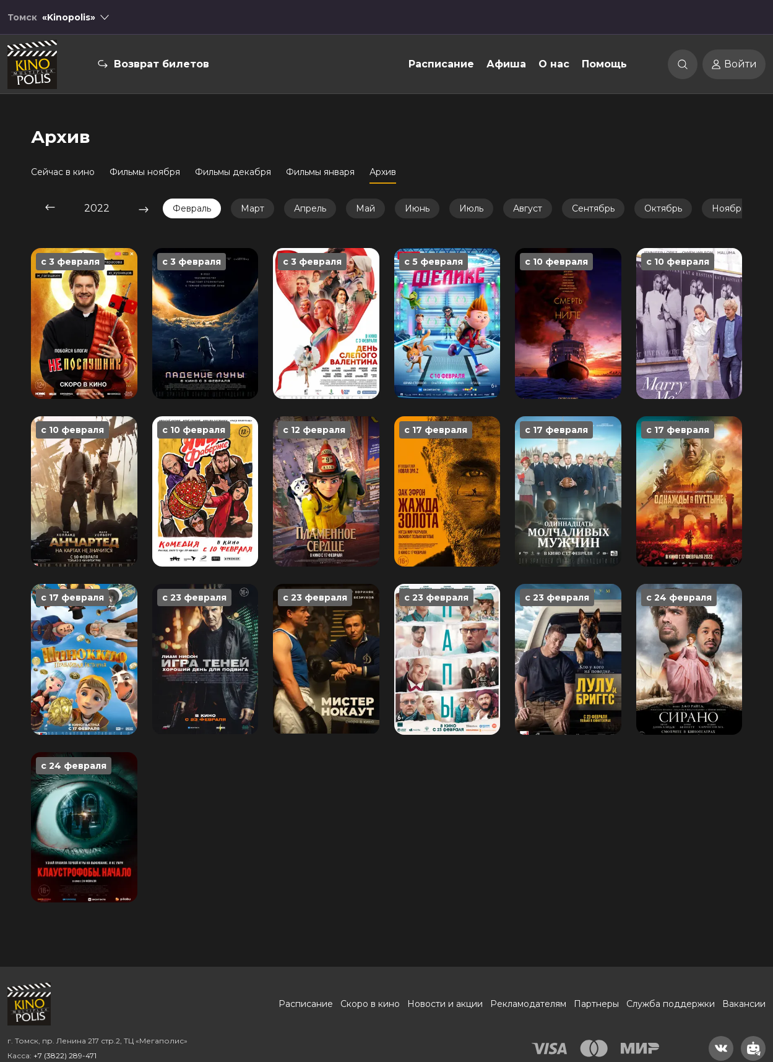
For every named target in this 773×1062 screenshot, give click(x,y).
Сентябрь (593, 208)
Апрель (310, 208)
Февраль (192, 208)
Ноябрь (729, 208)
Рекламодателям (528, 1003)
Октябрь (663, 208)
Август (527, 208)
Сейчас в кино (63, 172)
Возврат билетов (161, 64)
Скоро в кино (370, 1003)
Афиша (506, 64)
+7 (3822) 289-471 (65, 1055)
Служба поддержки (670, 1003)
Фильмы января (320, 172)
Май (365, 208)
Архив (382, 172)
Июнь (417, 208)
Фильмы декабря (233, 172)
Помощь (604, 64)
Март (252, 208)
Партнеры (596, 1003)
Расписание (441, 64)
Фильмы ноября (145, 172)
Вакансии (744, 1003)
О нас (553, 64)
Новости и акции (445, 1003)
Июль (471, 208)
